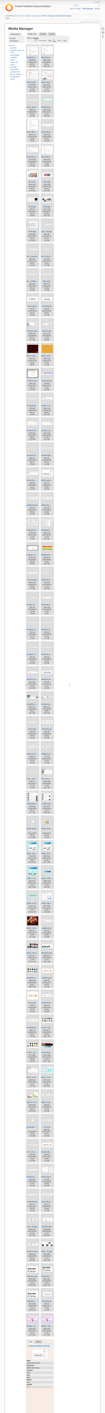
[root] (12, 45)
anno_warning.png (34, 107)
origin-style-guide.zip (49, 828)
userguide (16, 76)
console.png (47, 381)
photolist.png (46, 953)
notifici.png (46, 804)
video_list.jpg (46, 1251)
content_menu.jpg (48, 406)
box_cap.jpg (47, 231)
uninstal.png (32, 1202)
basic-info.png (32, 132)
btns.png (46, 281)
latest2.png (46, 729)
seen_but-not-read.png (36, 1077)
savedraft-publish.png (50, 1003)
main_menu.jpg (33, 779)
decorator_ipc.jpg (34, 480)
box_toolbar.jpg (33, 281)
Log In (98, 2)
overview (15, 69)
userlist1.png (32, 1251)
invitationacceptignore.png (52, 704)
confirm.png (32, 381)
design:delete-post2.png (40, 1346)
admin (14, 48)
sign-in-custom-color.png (51, 1077)
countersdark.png (48, 455)
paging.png (46, 928)
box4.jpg (32, 231)
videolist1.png (32, 1301)
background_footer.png (50, 107)
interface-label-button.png (37, 679)
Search (99, 5)
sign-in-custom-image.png (37, 1102)
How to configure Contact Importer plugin (56, 16)
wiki (13, 79)
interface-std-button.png (51, 679)
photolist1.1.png (33, 978)
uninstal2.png (46, 1202)
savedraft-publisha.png (36, 1028)
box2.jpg (32, 207)
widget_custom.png (35, 1326)
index (16, 16)
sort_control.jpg (33, 1152)
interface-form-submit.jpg (37, 605)
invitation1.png (33, 704)
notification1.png (33, 804)
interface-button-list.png (51, 580)
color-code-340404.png (36, 356)
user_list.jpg (32, 1227)
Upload (43, 34)
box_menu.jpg (47, 256)
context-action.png (34, 430)
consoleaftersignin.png (36, 406)
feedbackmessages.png (50, 555)
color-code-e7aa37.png (50, 356)
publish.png (46, 978)
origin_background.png (36, 853)
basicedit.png (46, 132)
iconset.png (32, 580)
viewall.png (46, 1301)
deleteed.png (32, 505)
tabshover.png (32, 1177)
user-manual (17, 74)
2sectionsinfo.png (48, 57)
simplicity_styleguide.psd (37, 1127)
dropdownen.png (33, 530)
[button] (42, 40)
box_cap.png (32, 256)
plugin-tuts (16, 72)
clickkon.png (32, 331)
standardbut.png (48, 1152)
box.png (32, 182)
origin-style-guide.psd (35, 828)
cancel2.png (47, 306)
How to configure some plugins (30, 16)
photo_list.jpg (32, 953)
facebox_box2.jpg (34, 555)
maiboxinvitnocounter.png (37, 754)
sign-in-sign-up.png (49, 1102)
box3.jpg (46, 207)
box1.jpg (46, 182)
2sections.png (32, 57)
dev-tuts (15, 62)
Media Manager (87, 9)
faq (13, 64)
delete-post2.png (48, 480)
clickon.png (46, 331)
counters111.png (33, 455)
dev (13, 60)
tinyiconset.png (47, 1177)
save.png (32, 1003)
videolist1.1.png (47, 1276)
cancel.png (32, 306)
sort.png (46, 1127)
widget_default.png (49, 1326)
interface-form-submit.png (51, 605)
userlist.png (46, 1227)
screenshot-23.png (48, 1052)
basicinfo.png (32, 157)
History (38, 1342)
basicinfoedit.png (48, 157)
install (14, 67)
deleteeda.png (47, 505)
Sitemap (97, 9)
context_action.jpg (48, 430)
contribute (15, 55)
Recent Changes (75, 9)
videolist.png (32, 1276)
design (14, 57)
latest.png (32, 729)
